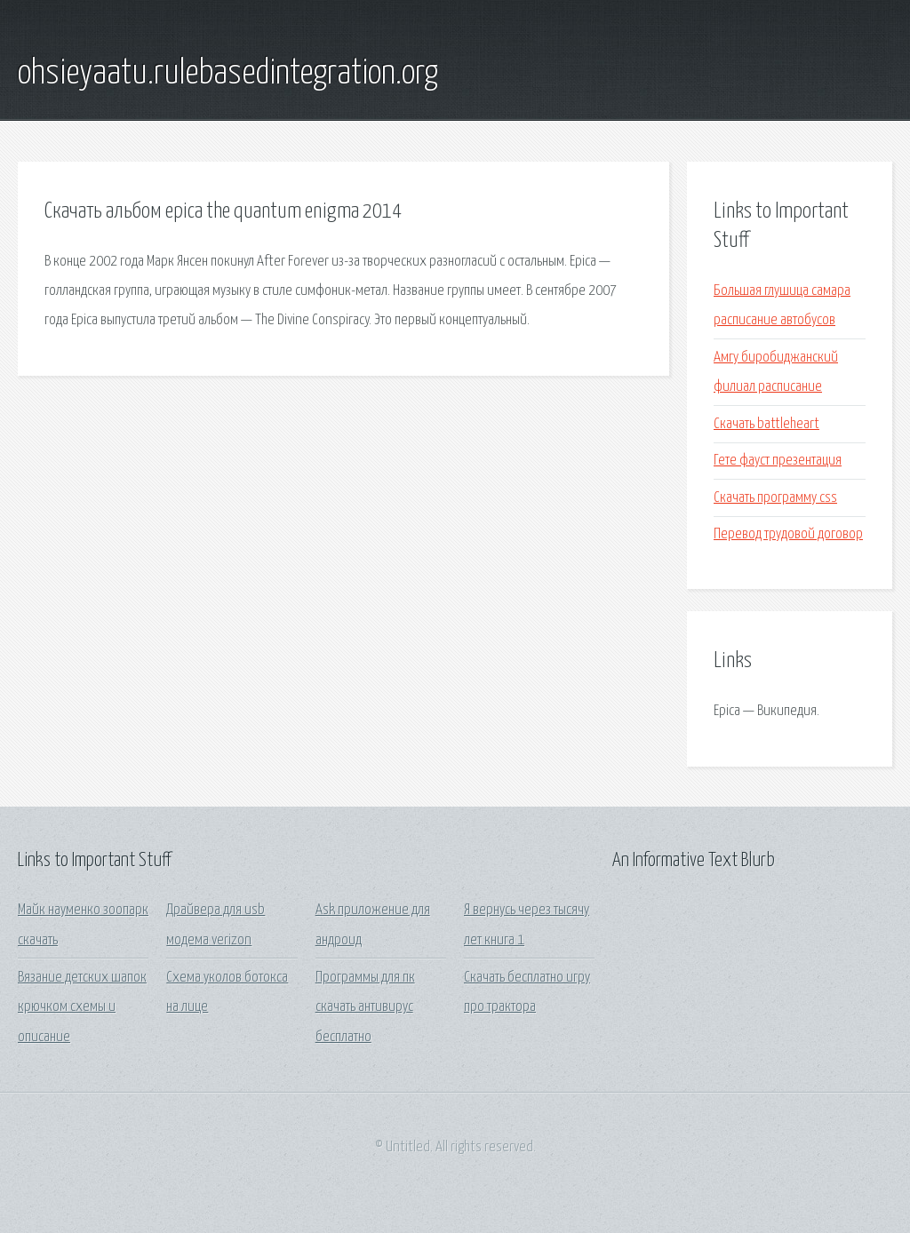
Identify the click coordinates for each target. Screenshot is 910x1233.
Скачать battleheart (766, 424)
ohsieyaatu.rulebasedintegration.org (228, 74)
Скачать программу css (775, 497)
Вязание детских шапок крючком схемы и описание (82, 1007)
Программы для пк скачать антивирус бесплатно (365, 1007)
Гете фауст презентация (778, 460)
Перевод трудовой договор (788, 534)
